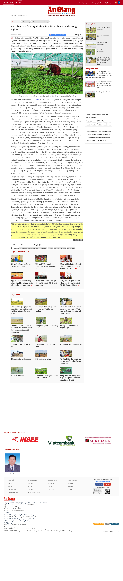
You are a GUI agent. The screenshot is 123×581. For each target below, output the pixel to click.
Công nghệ (51, 530)
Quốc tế (10, 533)
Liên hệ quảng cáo (84, 3)
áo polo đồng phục (97, 124)
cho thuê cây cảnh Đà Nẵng (99, 134)
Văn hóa (30, 533)
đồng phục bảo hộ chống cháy (98, 131)
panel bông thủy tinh (97, 121)
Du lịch (70, 536)
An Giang (63, 248)
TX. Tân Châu (23, 248)
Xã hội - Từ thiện (72, 527)
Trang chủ (15, 22)
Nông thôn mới (92, 69)
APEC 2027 (44, 248)
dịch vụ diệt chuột (91, 117)
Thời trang (51, 536)
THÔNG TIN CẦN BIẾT (12, 497)
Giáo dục (30, 530)
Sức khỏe (70, 533)
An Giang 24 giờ (32, 527)
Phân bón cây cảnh (97, 137)
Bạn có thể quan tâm (20, 252)
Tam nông (26, 22)
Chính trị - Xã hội (52, 527)
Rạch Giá (50, 248)
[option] (25, 486)
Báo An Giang (71, 248)
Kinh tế (10, 530)
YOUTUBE (107, 531)
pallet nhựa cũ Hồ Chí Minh (95, 140)
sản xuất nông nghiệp (33, 248)
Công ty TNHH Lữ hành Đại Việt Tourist (97, 114)
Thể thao (50, 533)
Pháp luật (70, 530)
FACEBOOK (99, 531)
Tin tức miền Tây (13, 539)
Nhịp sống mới (12, 536)
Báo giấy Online (97, 3)
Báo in (107, 570)
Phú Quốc (56, 248)
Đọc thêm (16, 308)
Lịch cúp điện (109, 3)
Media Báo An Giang (34, 539)
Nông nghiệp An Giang (40, 22)
